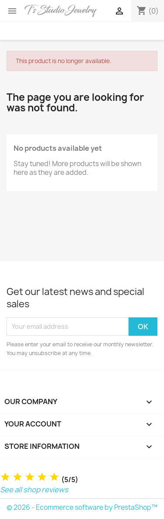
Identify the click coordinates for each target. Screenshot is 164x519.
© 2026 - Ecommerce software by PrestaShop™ (82, 507)
